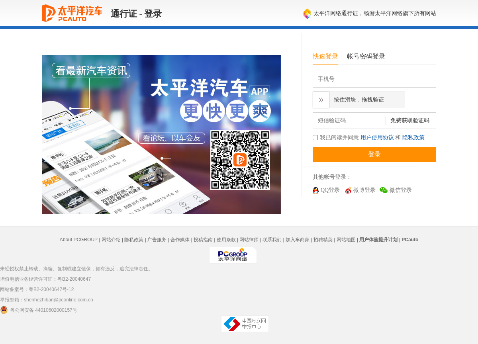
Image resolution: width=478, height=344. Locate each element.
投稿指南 (203, 239)
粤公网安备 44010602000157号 (38, 310)
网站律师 (249, 239)
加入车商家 (298, 239)
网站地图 (346, 239)
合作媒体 (180, 239)
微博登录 (364, 190)
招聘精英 (323, 239)
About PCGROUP (79, 239)
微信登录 (401, 190)
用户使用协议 (377, 138)
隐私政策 (413, 138)
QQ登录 (330, 190)
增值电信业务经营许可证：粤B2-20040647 (45, 279)
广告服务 (157, 239)
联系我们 (272, 239)
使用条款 (226, 239)
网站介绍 (111, 239)
